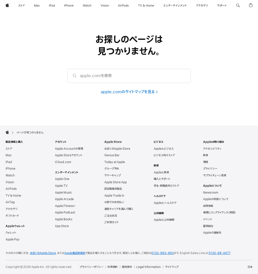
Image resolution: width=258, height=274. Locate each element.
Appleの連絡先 (212, 232)
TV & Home (13, 195)
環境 (205, 162)
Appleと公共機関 (164, 220)
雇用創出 (208, 226)
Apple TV (61, 186)
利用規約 (113, 267)
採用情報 (208, 206)
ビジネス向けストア (164, 155)
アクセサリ (11, 209)
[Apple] (7, 5)
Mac (9, 155)
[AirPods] (123, 5)
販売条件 (127, 267)
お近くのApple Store (117, 148)
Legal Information (148, 267)
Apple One (62, 179)
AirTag (10, 202)
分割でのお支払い (114, 202)
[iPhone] (69, 5)
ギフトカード (12, 216)
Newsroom (210, 192)
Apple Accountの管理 (69, 148)
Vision (10, 182)
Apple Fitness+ (65, 206)
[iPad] (52, 5)
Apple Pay (13, 239)
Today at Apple (114, 162)
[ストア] (21, 5)
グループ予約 (111, 168)
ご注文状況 (110, 216)
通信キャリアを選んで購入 (118, 209)
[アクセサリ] (202, 5)
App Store (62, 226)
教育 (205, 155)
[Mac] (37, 5)
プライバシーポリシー (91, 267)
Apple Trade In (114, 195)
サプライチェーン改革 (214, 175)
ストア (9, 148)
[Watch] (87, 5)
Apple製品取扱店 (74, 253)
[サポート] (222, 5)
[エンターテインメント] (175, 5)
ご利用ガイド (111, 222)
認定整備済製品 (113, 189)
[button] (238, 5)
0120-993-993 (162, 253)
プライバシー (210, 168)
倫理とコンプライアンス (219, 212)
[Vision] (105, 5)
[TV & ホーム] (146, 5)
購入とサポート (162, 179)
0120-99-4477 (219, 253)
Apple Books (63, 219)
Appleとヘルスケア (165, 203)
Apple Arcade (64, 199)
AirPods (11, 189)
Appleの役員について (216, 199)
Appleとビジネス (164, 148)
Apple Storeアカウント (68, 155)
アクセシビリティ (212, 148)
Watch (10, 175)
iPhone (10, 168)
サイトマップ (171, 267)
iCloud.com (63, 162)
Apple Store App (115, 182)
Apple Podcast (65, 212)
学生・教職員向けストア (166, 186)
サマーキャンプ (112, 175)
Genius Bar (112, 155)
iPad (9, 162)
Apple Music (63, 192)
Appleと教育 (161, 172)
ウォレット (11, 232)
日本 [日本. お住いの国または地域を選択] (249, 267)
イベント (207, 219)
